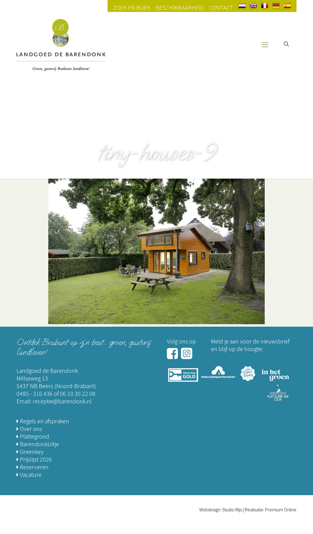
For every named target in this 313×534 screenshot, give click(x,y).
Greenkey (30, 451)
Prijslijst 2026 (34, 459)
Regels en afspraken (43, 421)
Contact (221, 7)
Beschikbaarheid (180, 7)
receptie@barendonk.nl (62, 401)
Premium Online (280, 509)
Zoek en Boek (131, 7)
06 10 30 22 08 (77, 393)
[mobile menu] (265, 44)
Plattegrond (33, 436)
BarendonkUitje (38, 444)
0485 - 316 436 (35, 393)
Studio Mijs (232, 509)
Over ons (29, 428)
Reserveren (33, 467)
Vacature (29, 474)
